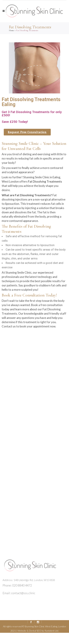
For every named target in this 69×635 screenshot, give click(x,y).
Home (11, 30)
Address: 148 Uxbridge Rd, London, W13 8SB (29, 580)
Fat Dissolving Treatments (45, 181)
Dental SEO (35, 630)
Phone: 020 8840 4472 (17, 585)
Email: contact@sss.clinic (19, 593)
